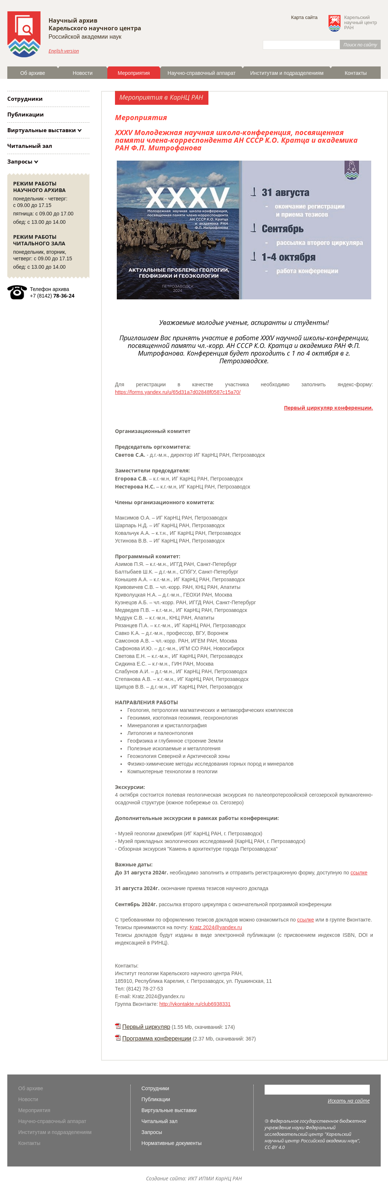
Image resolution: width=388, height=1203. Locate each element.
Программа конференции (156, 1038)
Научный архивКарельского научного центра (95, 24)
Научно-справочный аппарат (201, 73)
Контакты (355, 73)
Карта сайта (304, 17)
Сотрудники (25, 98)
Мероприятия (134, 73)
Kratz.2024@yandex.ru (216, 927)
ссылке (358, 873)
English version (64, 50)
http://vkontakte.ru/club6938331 (195, 1004)
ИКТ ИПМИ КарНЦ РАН (215, 1178)
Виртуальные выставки (41, 130)
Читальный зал (29, 145)
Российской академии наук (85, 37)
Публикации (25, 114)
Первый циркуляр (146, 1027)
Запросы (19, 161)
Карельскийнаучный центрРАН (360, 22)
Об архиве (32, 73)
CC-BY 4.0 (275, 1147)
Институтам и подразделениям (286, 73)
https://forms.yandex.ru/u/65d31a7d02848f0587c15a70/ (178, 392)
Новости (82, 73)
